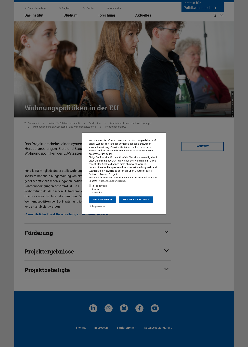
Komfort (95, 189)
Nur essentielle (98, 185)
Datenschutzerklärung (111, 181)
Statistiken (96, 192)
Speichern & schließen (136, 199)
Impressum (97, 206)
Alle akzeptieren (102, 199)
